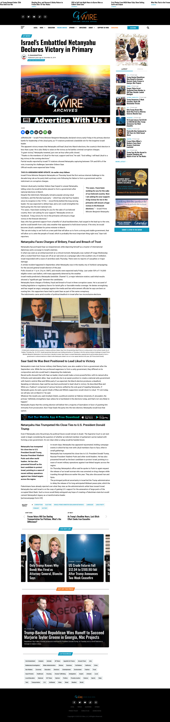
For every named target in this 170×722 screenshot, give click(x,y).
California (88, 707)
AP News (27, 36)
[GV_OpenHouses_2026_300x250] (132, 225)
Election (48, 504)
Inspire (129, 139)
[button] (43, 27)
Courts (129, 129)
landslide (90, 504)
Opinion (97, 707)
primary (36, 508)
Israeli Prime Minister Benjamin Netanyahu (69, 504)
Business (91, 6)
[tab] (124, 69)
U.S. (9, 6)
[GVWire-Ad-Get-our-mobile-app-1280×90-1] (65, 420)
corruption (38, 504)
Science (130, 6)
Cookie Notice (97, 711)
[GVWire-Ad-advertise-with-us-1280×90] (65, 123)
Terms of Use (85, 711)
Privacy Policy (73, 711)
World (80, 707)
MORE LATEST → (121, 161)
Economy (72, 561)
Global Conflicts (132, 97)
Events (50, 6)
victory (44, 508)
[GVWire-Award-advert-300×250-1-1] (132, 195)
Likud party (100, 504)
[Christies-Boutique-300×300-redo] (132, 65)
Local (72, 707)
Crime (128, 86)
